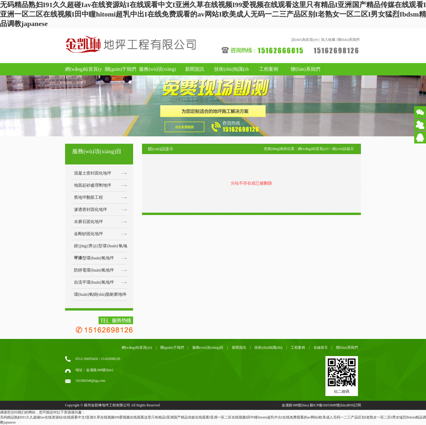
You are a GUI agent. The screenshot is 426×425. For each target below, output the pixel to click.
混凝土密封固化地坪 (92, 173)
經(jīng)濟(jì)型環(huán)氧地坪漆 (100, 248)
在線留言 (321, 347)
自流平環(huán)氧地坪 (94, 282)
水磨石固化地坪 (88, 221)
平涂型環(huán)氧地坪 (94, 258)
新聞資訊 (194, 69)
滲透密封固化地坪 (90, 209)
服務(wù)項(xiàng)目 (157, 75)
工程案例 (268, 69)
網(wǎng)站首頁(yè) (83, 75)
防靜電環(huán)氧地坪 (94, 270)
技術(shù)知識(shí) (231, 75)
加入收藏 (328, 40)
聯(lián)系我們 (348, 40)
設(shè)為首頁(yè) (304, 40)
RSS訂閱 (354, 405)
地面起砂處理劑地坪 (92, 185)
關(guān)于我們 (120, 69)
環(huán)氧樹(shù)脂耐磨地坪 (100, 294)
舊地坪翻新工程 (88, 197)
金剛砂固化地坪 (88, 234)
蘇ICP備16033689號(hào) (329, 405)
